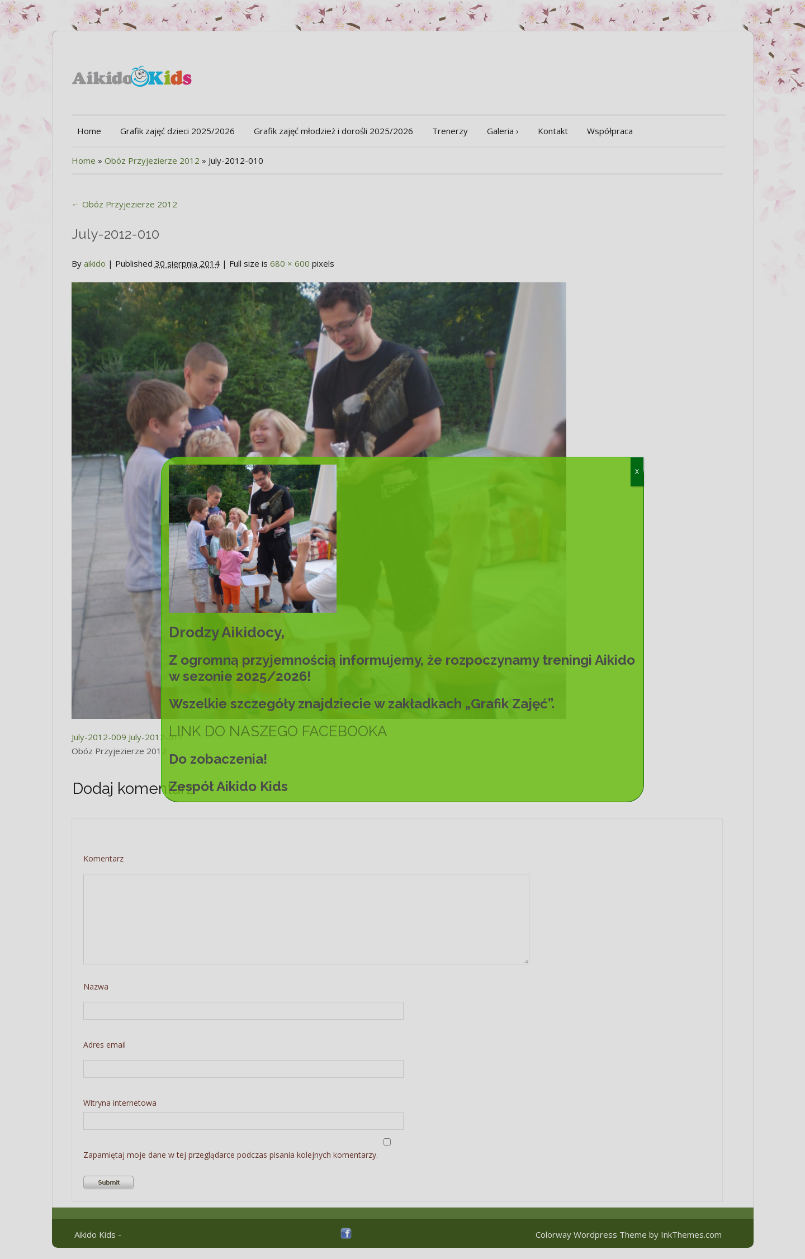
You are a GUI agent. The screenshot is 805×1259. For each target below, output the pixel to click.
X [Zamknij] (637, 471)
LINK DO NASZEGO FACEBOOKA (278, 731)
